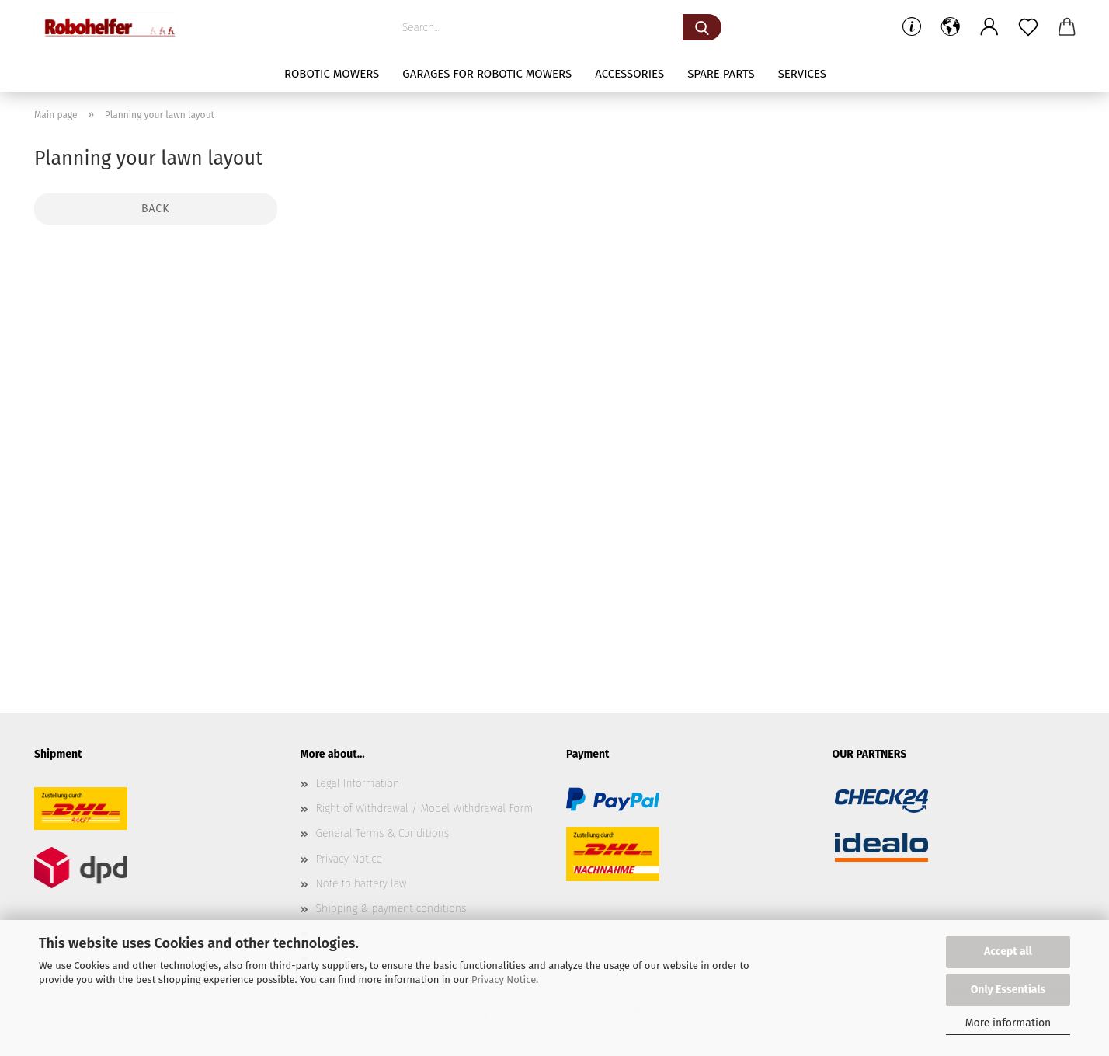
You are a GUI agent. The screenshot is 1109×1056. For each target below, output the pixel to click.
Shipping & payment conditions (391, 908)
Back (155, 208)
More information (1008, 1023)
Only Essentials (1008, 989)
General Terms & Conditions (383, 833)
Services (802, 74)
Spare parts (720, 74)
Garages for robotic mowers (487, 74)
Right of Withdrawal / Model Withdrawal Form (425, 808)
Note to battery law (361, 883)
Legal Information (358, 783)
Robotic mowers (331, 74)
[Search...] (702, 27)
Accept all (1008, 951)
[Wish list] (1028, 27)
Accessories (629, 74)
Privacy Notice (503, 979)
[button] (950, 27)
